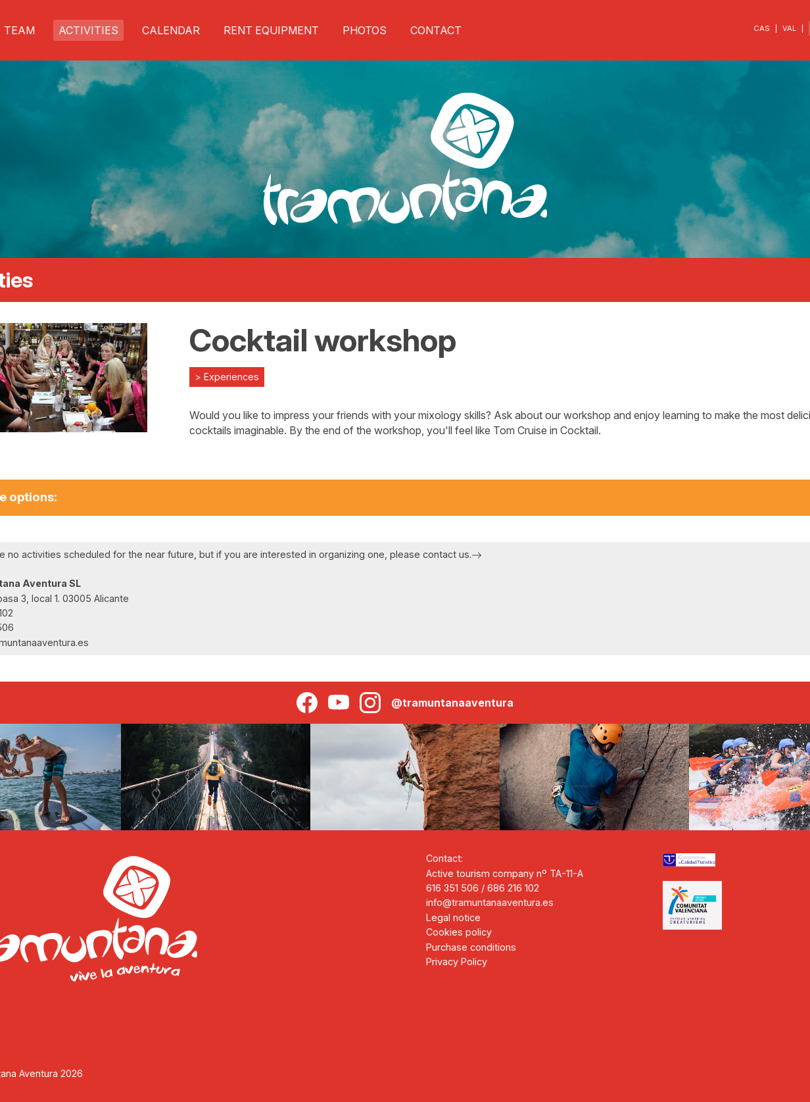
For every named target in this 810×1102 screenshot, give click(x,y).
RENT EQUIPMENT (271, 30)
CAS (761, 28)
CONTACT (436, 30)
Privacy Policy (456, 961)
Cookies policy (459, 932)
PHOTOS (365, 30)
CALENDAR (171, 30)
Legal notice (453, 917)
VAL (789, 28)
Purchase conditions (471, 947)
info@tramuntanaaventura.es (490, 902)
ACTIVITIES (88, 30)
